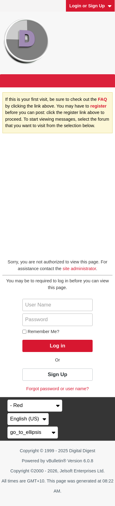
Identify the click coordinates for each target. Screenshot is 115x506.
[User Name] (57, 305)
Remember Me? (40, 331)
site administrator (79, 268)
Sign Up (57, 374)
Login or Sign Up (90, 5)
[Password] (57, 320)
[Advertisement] (57, 198)
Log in (57, 346)
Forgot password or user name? (57, 388)
